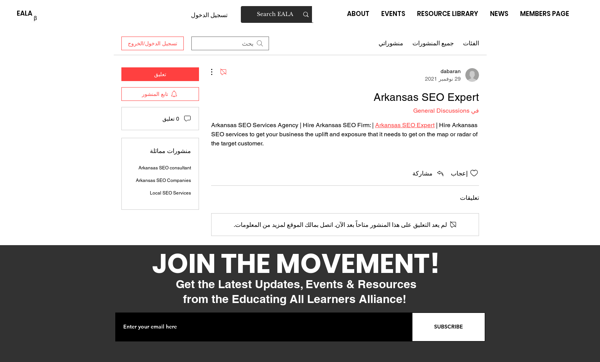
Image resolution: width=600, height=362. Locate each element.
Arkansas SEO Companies (163, 180)
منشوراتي (391, 43)
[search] (230, 43)
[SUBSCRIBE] (448, 327)
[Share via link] (428, 173)
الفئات (471, 43)
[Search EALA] (278, 14)
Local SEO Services (170, 193)
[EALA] (24, 13)
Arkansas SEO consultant (164, 168)
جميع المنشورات (433, 43)
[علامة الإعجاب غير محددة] (474, 173)
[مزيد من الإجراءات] (215, 72)
